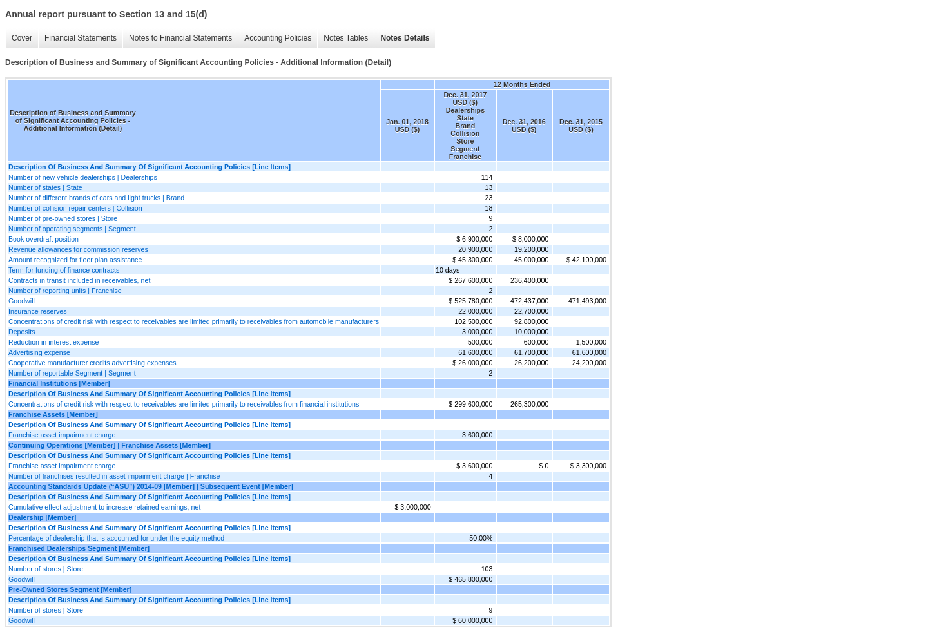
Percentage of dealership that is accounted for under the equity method (116, 538)
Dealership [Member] (42, 517)
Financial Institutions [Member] (59, 383)
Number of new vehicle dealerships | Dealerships (82, 177)
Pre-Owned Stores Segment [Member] (69, 589)
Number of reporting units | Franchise (65, 290)
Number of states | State (45, 187)
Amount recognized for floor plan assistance (75, 259)
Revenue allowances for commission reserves (78, 249)
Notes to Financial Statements (180, 38)
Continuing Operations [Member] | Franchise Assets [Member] (109, 445)
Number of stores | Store (45, 569)
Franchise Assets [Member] (53, 414)
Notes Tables (346, 38)
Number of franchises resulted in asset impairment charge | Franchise (114, 476)
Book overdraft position (43, 239)
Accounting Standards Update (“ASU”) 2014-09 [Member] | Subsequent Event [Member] (150, 486)
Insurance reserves (37, 311)
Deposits (21, 332)
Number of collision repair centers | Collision (75, 208)
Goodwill (21, 301)
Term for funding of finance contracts (63, 270)
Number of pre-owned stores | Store (62, 218)
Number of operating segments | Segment (72, 229)
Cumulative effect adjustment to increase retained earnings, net (104, 507)
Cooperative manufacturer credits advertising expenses (92, 363)
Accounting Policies (277, 38)
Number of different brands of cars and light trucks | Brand (96, 198)
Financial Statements (80, 38)
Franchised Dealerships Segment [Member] (79, 548)
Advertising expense (39, 352)
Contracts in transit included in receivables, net (79, 280)
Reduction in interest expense (53, 342)
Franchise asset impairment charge (61, 435)
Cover (22, 38)
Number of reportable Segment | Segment (72, 373)
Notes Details (404, 38)
